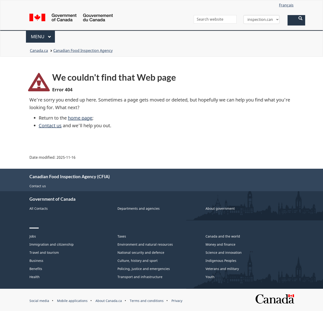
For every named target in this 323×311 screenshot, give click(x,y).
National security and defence (140, 252)
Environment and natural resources (145, 244)
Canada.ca (39, 50)
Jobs (32, 236)
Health (34, 277)
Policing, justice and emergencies (143, 269)
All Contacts (38, 208)
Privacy (176, 300)
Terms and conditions (147, 300)
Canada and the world (223, 236)
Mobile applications (72, 300)
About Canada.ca (108, 300)
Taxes (121, 236)
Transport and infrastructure (139, 277)
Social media (39, 300)
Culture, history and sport (137, 260)
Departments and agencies (138, 208)
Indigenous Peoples (221, 260)
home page (80, 118)
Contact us (50, 125)
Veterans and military (222, 269)
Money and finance (220, 244)
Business (36, 260)
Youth (210, 277)
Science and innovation (224, 252)
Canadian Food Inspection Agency (83, 50)
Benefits (35, 269)
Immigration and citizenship (51, 244)
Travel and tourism (44, 252)
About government (220, 208)
